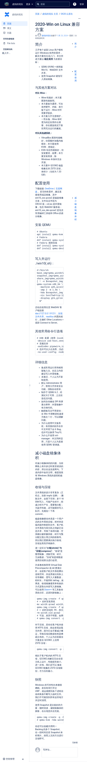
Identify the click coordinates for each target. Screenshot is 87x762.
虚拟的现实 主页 (50, 14)
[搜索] (38, 4)
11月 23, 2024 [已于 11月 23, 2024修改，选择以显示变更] (62, 36)
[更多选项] (79, 18)
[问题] (14, 33)
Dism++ (48, 589)
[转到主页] (13, 4)
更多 (28, 4)
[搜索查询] (53, 4)
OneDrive (49, 188)
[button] (74, 4)
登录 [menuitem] (82, 4)
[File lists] (14, 43)
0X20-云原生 (67, 14)
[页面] (14, 23)
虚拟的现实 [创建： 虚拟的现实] (46, 36)
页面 (37, 14)
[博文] (14, 28)
